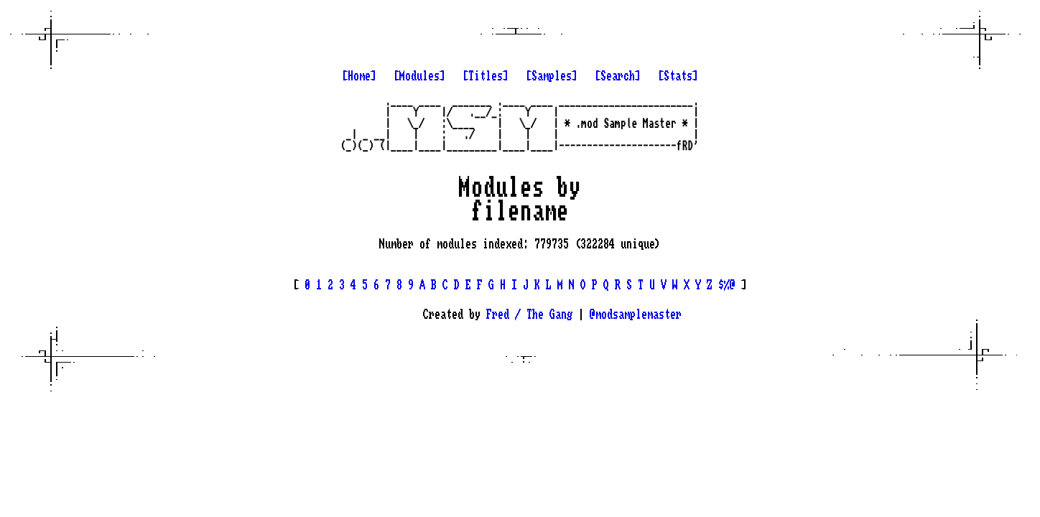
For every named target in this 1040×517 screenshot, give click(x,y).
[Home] (359, 76)
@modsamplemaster (636, 314)
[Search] (618, 76)
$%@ (726, 285)
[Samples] (551, 76)
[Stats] (678, 76)
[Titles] (486, 76)
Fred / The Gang (529, 314)
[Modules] (419, 76)
